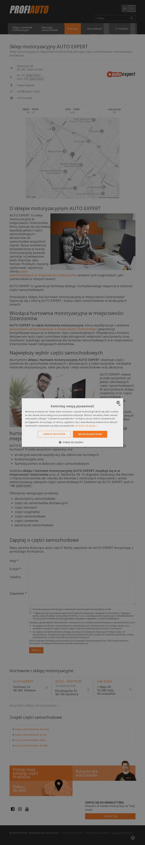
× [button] (119, 405)
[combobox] (118, 402)
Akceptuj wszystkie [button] (90, 434)
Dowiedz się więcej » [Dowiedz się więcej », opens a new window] (86, 425)
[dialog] (72, 422)
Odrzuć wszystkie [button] (54, 433)
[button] (72, 442)
